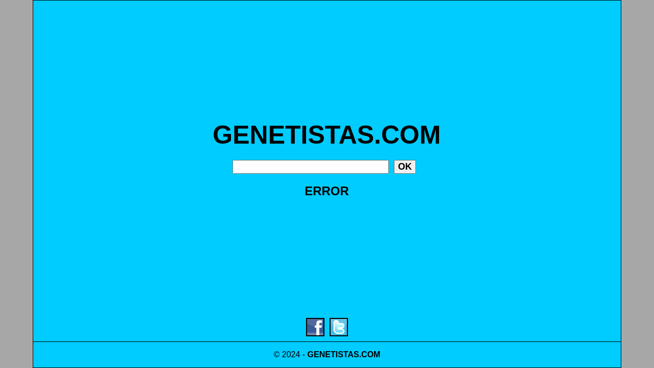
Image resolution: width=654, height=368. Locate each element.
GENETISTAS (333, 354)
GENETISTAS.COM (326, 135)
